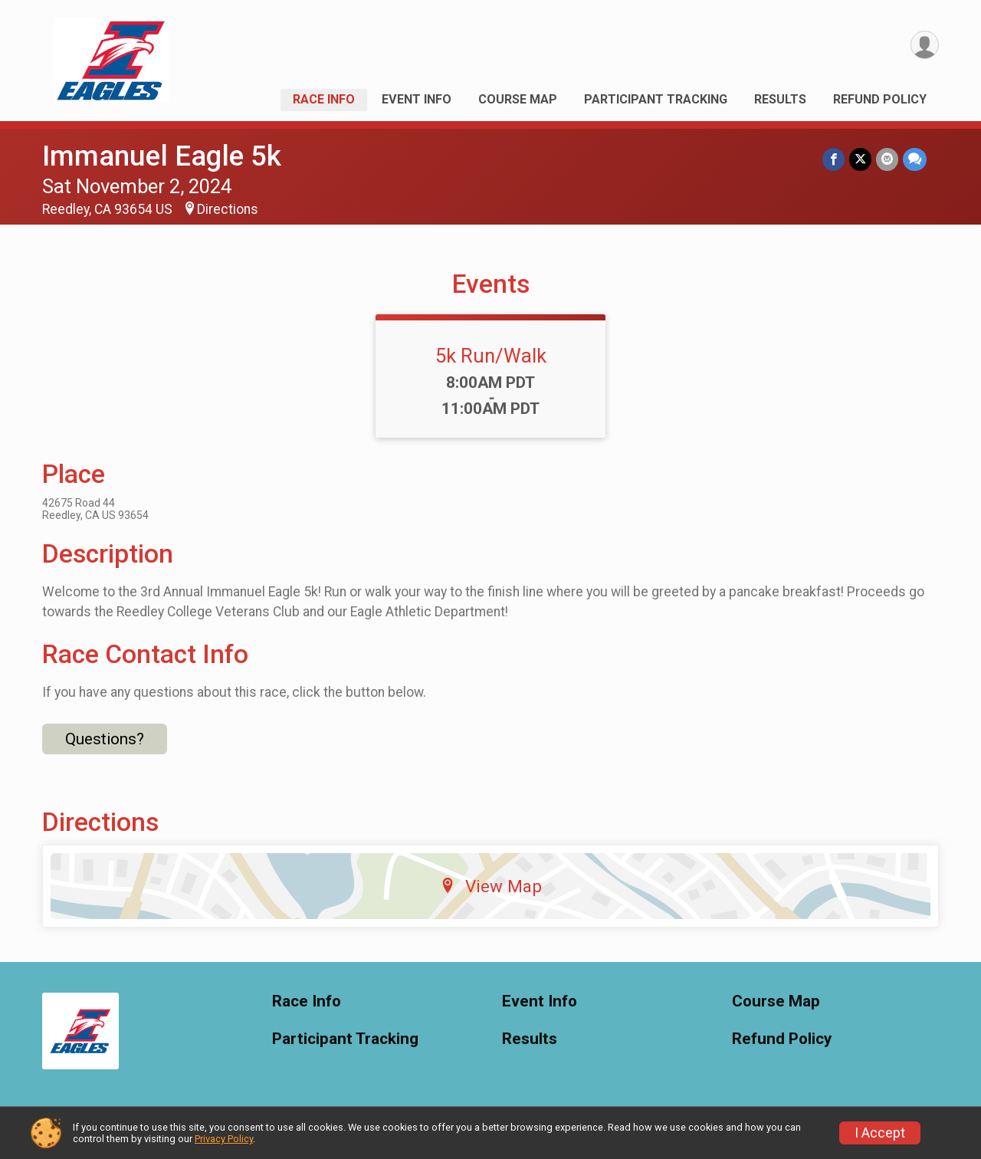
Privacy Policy (224, 1138)
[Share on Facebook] (833, 159)
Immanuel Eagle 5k (161, 156)
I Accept (880, 1133)
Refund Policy (880, 99)
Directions (227, 209)
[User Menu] (924, 45)
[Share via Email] (887, 159)
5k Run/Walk (490, 355)
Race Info (324, 99)
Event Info (416, 99)
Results (780, 99)
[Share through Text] (915, 159)
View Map (491, 886)
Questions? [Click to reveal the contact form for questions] (104, 739)
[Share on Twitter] (860, 159)
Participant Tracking (655, 99)
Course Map (517, 99)
